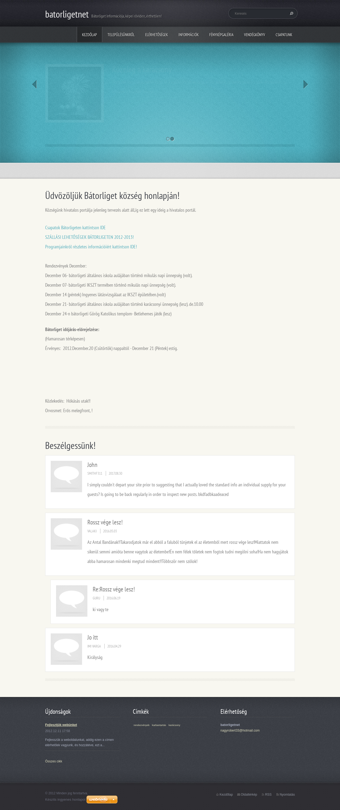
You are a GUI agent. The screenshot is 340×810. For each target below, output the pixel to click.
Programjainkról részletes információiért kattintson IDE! (91, 247)
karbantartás (159, 725)
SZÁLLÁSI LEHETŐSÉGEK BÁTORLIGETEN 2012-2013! (89, 237)
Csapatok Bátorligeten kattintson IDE (75, 227)
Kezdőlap (89, 34)
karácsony (174, 725)
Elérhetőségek (156, 34)
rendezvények (142, 725)
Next (305, 84)
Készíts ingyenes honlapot (65, 799)
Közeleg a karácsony (142, 69)
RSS (268, 794)
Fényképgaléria (221, 34)
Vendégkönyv (254, 34)
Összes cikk (53, 761)
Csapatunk (284, 34)
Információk (188, 34)
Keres (291, 13)
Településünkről (121, 34)
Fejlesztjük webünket (61, 725)
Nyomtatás (287, 794)
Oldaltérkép (249, 794)
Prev (34, 84)
